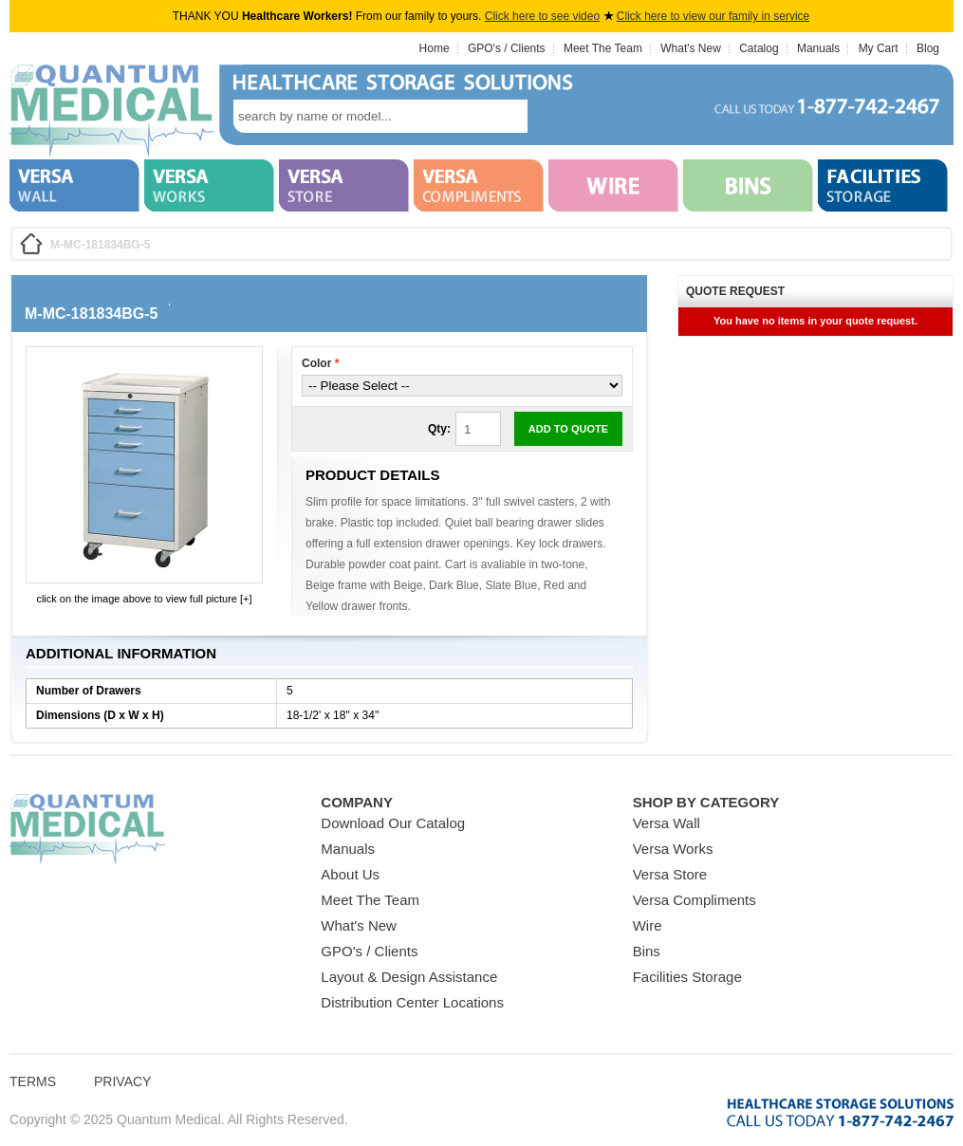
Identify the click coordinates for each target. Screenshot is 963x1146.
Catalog (758, 48)
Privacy (122, 1081)
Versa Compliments (694, 900)
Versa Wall (666, 823)
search (556, 116)
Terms (32, 1081)
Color (320, 363)
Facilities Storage (687, 977)
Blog (928, 48)
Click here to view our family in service (713, 16)
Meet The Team (603, 48)
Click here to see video (542, 16)
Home (434, 48)
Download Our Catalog (393, 823)
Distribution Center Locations (412, 1002)
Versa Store (670, 874)
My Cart (878, 48)
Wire (647, 925)
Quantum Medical (87, 829)
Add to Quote (568, 428)
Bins (646, 951)
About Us (350, 874)
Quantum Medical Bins (111, 112)
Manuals (818, 48)
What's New (690, 48)
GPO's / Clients (507, 48)
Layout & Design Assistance (409, 977)
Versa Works (673, 849)
